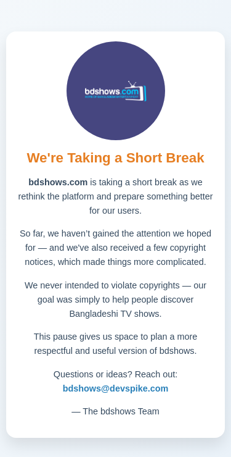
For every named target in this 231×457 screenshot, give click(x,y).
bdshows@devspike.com (116, 388)
